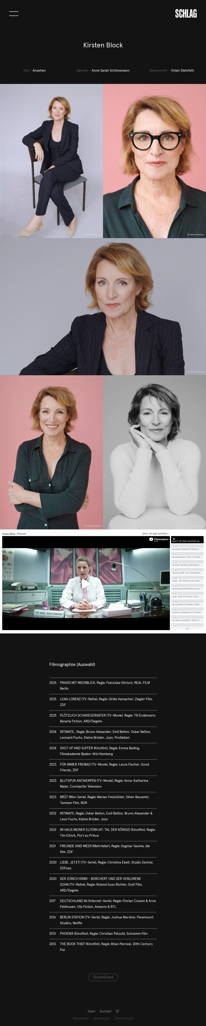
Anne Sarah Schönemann (111, 70)
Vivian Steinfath (182, 70)
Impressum (101, 1018)
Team (91, 1011)
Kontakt (105, 1011)
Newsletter (81, 1018)
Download (103, 977)
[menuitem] (91, 1012)
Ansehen (39, 70)
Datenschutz (123, 1018)
